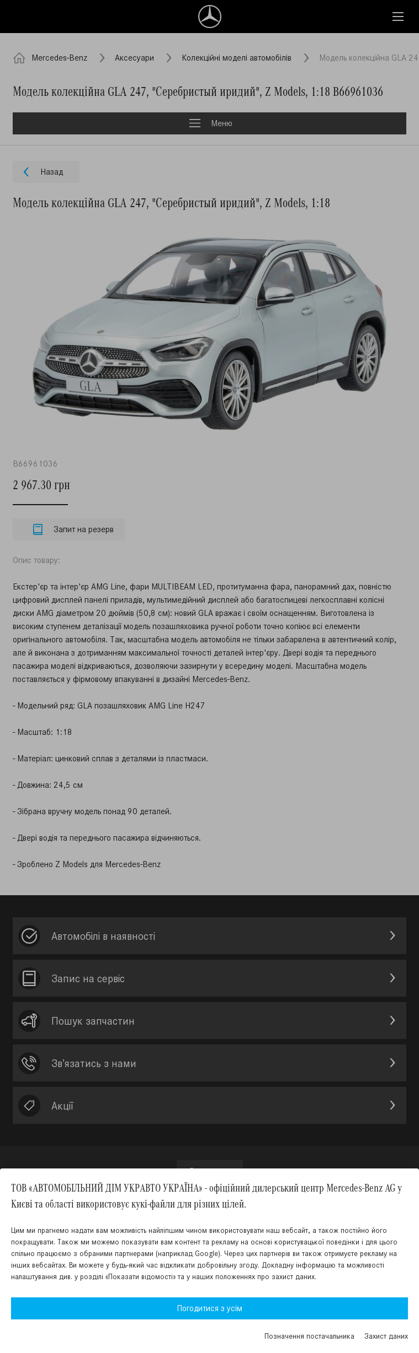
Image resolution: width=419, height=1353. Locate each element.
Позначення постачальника (309, 1336)
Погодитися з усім (209, 1308)
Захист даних (386, 1336)
